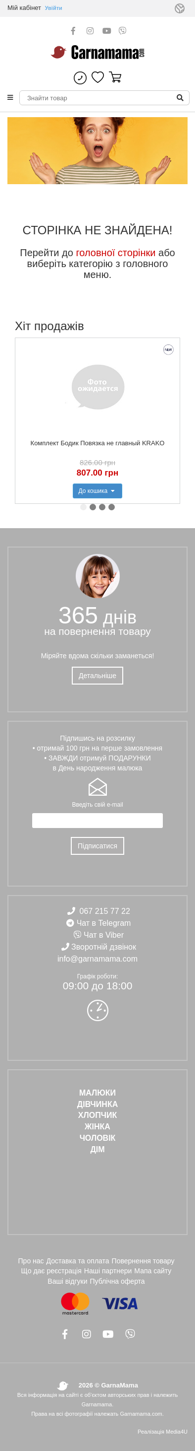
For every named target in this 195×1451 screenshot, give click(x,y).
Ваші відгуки (67, 1281)
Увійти (53, 8)
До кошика (97, 490)
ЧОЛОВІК (98, 1138)
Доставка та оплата (78, 1261)
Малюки (97, 1093)
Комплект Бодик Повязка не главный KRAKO (98, 443)
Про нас (31, 1261)
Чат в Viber (104, 935)
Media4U (177, 1432)
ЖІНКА (97, 1126)
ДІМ (97, 1149)
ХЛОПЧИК (97, 1115)
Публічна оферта (117, 1281)
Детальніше (97, 676)
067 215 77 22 (105, 911)
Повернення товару (143, 1261)
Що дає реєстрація (51, 1271)
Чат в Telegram (104, 923)
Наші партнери (108, 1271)
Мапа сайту (152, 1271)
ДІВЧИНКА (97, 1104)
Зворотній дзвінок (103, 947)
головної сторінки (115, 252)
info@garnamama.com (97, 959)
